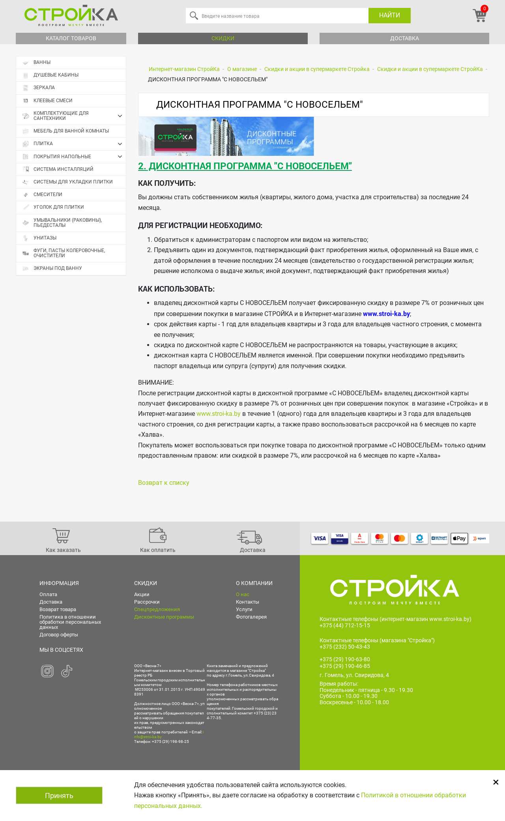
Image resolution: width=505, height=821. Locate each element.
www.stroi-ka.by (218, 413)
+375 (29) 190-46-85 (345, 666)
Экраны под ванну (52, 268)
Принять (59, 795)
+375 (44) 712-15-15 (345, 625)
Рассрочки (147, 601)
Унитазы (39, 238)
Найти (389, 15)
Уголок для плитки (53, 207)
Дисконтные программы (164, 616)
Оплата (48, 594)
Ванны (36, 62)
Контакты (247, 601)
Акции (142, 594)
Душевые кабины (50, 75)
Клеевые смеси (47, 101)
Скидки (222, 38)
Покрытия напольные (74, 157)
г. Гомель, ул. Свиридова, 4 (354, 675)
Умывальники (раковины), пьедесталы (62, 222)
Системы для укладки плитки (67, 182)
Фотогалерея (251, 616)
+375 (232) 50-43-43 (345, 646)
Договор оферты (58, 634)
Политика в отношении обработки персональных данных (70, 622)
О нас (242, 594)
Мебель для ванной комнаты (65, 131)
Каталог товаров (71, 38)
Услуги (244, 609)
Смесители (42, 195)
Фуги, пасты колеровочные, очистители (63, 253)
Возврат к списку (163, 482)
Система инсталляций (58, 169)
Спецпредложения (157, 609)
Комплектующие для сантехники (74, 116)
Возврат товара (57, 609)
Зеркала (38, 88)
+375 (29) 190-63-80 (345, 659)
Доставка (404, 38)
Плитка (74, 144)
